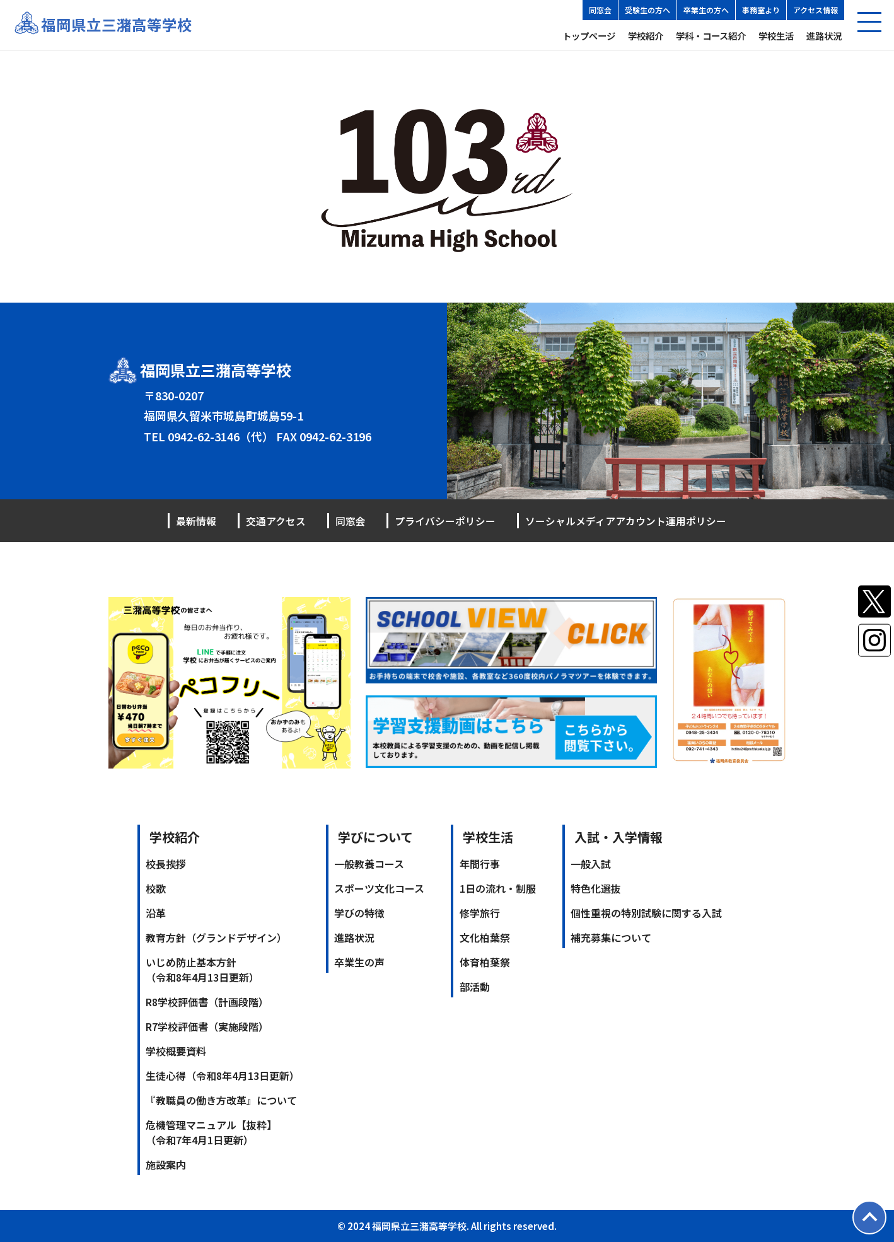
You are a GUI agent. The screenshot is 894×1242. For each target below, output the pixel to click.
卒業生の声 (359, 961)
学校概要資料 (176, 1050)
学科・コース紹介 (711, 35)
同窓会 (600, 9)
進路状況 (824, 35)
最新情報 (196, 520)
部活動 (475, 986)
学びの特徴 (359, 912)
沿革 (156, 912)
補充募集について (611, 936)
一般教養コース (369, 863)
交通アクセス (276, 520)
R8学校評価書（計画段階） (207, 1001)
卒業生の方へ (706, 9)
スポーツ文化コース (379, 887)
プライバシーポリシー (445, 520)
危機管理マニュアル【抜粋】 (211, 1132)
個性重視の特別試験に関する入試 (646, 912)
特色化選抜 (596, 887)
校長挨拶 (166, 863)
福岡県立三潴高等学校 (116, 25)
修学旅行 (480, 912)
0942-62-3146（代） (221, 435)
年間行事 (480, 863)
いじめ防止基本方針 (202, 969)
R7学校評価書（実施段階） (207, 1025)
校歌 (156, 887)
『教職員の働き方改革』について (221, 1099)
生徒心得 (222, 1074)
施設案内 (166, 1163)
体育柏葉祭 (485, 961)
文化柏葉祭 (485, 936)
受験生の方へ (647, 9)
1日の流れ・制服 (498, 887)
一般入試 (591, 863)
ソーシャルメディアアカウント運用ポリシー (625, 520)
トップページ (588, 35)
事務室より (761, 9)
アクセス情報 (815, 9)
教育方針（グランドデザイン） (216, 936)
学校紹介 (645, 35)
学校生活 (776, 35)
